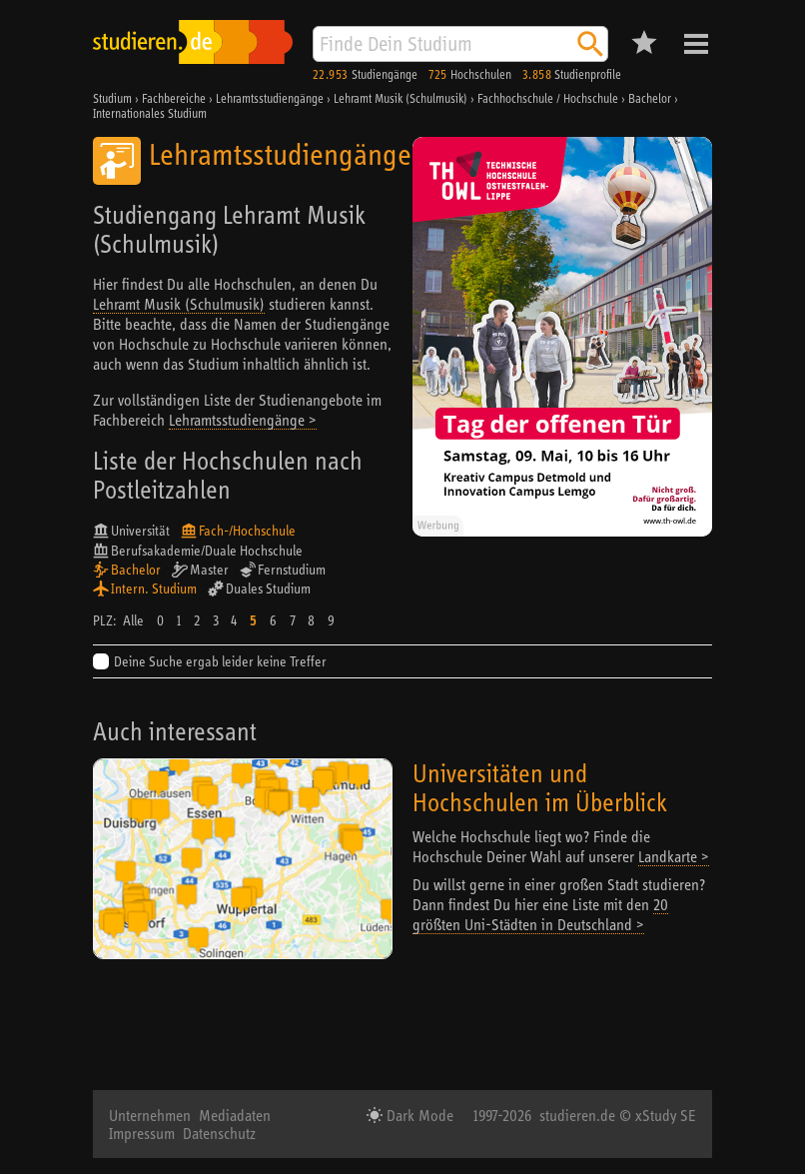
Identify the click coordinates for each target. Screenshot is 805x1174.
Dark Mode (418, 1115)
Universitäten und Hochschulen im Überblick (539, 787)
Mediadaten (235, 1115)
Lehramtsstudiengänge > (243, 420)
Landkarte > (673, 856)
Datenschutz (219, 1133)
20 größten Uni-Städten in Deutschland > (540, 914)
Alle (133, 620)
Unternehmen (150, 1115)
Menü (696, 44)
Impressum (142, 1133)
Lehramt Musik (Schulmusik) (179, 304)
